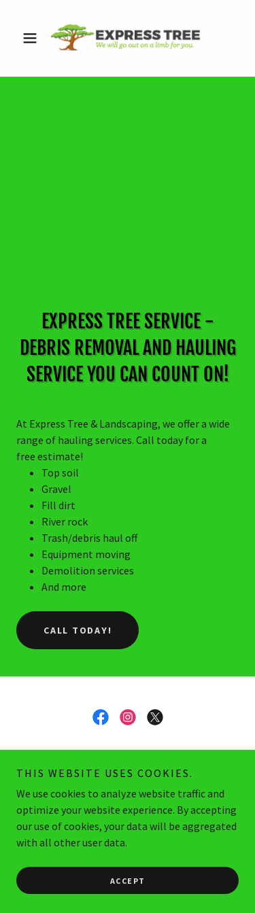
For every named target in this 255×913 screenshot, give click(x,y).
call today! (78, 630)
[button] (33, 38)
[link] (127, 38)
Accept (128, 881)
